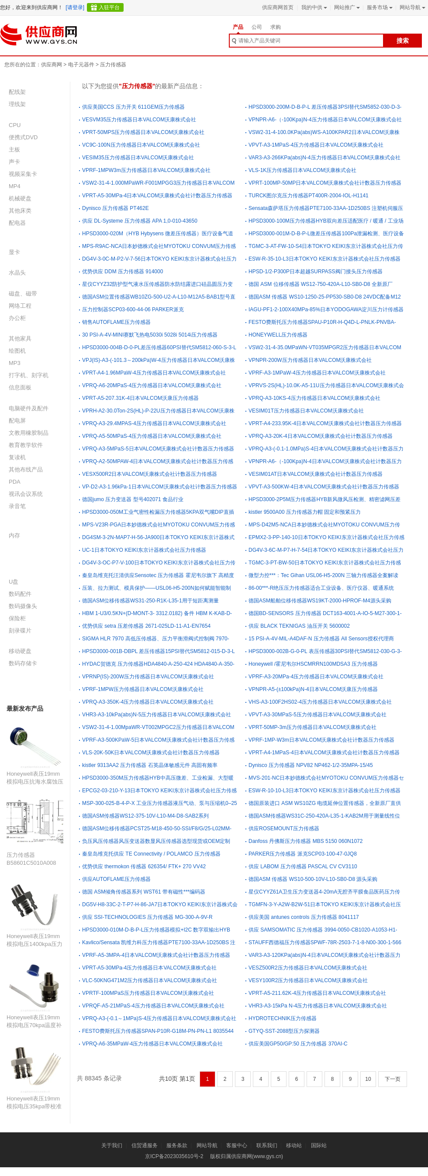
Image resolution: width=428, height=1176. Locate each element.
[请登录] (75, 7)
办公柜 (17, 318)
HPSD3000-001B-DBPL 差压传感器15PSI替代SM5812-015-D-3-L (158, 651)
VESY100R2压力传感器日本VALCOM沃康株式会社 (308, 980)
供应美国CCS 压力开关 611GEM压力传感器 (133, 107)
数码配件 (20, 594)
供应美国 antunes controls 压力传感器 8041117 (304, 917)
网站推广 (346, 7)
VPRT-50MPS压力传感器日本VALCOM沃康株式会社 (143, 132)
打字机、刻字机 (28, 375)
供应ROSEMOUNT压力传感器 (284, 828)
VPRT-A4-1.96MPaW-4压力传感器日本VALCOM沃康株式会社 (154, 373)
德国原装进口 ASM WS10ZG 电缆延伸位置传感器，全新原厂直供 (325, 803)
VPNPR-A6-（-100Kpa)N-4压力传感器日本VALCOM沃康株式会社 (325, 120)
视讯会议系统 (26, 494)
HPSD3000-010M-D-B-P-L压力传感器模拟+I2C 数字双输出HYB (156, 930)
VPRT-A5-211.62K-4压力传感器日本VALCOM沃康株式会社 (317, 993)
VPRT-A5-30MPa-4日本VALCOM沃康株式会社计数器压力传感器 (157, 196)
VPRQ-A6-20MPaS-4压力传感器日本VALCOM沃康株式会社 (151, 385)
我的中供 (313, 7)
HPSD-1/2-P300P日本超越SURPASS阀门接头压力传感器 (316, 271)
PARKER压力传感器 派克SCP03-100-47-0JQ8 (303, 854)
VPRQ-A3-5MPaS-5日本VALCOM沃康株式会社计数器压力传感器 (158, 449)
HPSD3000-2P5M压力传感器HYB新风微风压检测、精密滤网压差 (324, 499)
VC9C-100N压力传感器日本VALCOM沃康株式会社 (141, 145)
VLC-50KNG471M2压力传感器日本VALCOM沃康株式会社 (149, 980)
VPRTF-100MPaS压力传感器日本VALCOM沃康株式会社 (148, 993)
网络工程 (20, 306)
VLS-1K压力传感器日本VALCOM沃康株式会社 (302, 170)
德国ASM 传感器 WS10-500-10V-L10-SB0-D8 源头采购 (313, 879)
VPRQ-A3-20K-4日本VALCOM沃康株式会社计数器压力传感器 (321, 436)
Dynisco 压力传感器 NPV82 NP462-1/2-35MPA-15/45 (311, 765)
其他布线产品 (26, 469)
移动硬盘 (20, 651)
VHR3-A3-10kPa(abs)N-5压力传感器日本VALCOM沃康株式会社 (156, 715)
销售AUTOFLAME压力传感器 (116, 322)
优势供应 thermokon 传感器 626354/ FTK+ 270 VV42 (144, 866)
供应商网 (51, 65)
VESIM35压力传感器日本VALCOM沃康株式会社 (138, 158)
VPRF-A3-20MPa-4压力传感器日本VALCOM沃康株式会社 (316, 677)
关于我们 (111, 1145)
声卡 (14, 161)
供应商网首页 (277, 7)
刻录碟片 (20, 630)
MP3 (15, 363)
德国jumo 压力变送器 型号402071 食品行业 (132, 499)
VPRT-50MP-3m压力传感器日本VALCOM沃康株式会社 (312, 727)
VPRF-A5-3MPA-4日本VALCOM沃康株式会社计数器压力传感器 (156, 955)
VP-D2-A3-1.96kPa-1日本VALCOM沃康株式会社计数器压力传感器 (159, 487)
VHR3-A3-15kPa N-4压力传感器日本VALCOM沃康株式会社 (318, 1006)
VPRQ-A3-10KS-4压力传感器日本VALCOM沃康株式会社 (315, 398)
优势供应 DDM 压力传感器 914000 (122, 271)
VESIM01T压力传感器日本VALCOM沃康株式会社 (306, 411)
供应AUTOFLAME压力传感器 (116, 879)
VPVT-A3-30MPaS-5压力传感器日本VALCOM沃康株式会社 (318, 715)
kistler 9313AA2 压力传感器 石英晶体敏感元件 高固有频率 (149, 765)
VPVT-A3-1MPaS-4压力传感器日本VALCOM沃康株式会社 (316, 145)
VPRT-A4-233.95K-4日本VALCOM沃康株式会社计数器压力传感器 (325, 423)
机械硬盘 (20, 198)
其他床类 (20, 210)
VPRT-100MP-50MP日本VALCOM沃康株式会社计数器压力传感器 (325, 183)
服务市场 (379, 7)
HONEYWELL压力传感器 (278, 335)
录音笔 (17, 506)
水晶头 (17, 272)
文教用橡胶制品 (28, 433)
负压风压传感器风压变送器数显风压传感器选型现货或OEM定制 (156, 841)
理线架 (17, 104)
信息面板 (20, 387)
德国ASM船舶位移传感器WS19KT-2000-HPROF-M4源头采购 (320, 601)
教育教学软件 (26, 445)
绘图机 (17, 350)
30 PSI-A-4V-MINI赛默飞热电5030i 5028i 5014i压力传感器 (149, 335)
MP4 (15, 186)
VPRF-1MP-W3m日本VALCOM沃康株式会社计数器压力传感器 (321, 740)
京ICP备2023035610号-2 (174, 1156)
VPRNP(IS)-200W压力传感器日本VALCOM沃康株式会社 (148, 677)
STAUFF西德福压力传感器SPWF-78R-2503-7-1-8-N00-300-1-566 (325, 942)
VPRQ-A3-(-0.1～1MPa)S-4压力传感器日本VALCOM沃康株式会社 (159, 1018)
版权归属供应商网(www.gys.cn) (246, 1156)
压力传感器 (113, 65)
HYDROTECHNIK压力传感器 (283, 1018)
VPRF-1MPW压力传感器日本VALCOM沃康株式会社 (143, 689)
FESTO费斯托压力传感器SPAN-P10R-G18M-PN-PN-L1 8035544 (158, 1031)
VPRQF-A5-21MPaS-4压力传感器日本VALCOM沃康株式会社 (153, 1006)
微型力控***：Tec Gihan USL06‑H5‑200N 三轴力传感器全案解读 (323, 575)
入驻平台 (109, 7)
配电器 (17, 223)
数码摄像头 (23, 606)
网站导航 (412, 7)
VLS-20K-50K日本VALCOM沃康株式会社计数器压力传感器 (151, 753)
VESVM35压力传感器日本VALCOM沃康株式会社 (139, 120)
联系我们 (266, 1145)
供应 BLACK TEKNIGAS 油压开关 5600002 (299, 626)
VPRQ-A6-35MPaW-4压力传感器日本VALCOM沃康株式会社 (152, 1044)
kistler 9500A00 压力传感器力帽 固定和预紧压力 (305, 512)
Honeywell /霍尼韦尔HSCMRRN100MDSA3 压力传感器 (313, 664)
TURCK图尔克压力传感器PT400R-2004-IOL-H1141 (309, 196)
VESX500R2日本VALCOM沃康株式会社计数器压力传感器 (149, 474)
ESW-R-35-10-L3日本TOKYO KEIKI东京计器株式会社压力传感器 (324, 259)
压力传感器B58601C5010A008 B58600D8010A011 (31, 863)
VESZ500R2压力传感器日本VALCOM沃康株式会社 (308, 968)
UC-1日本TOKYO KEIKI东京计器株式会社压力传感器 (144, 550)
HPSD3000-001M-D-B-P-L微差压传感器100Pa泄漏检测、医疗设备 (326, 233)
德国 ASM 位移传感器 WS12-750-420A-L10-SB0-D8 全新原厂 (321, 284)
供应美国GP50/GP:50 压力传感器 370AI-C (298, 1044)
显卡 (14, 252)
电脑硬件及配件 (28, 408)
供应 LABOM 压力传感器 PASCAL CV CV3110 (303, 866)
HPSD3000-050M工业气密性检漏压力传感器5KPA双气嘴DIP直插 (158, 512)
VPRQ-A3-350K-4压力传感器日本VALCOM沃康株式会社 (148, 702)
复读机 (17, 457)
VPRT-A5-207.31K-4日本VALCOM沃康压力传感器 (140, 398)
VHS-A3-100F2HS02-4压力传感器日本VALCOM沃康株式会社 (320, 702)
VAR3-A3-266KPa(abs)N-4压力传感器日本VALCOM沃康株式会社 (324, 158)
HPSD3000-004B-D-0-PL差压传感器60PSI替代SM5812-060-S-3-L (159, 347)
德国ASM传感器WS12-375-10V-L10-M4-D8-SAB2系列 (145, 816)
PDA (15, 481)
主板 (14, 149)
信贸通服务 (144, 1145)
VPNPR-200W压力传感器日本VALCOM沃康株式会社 (310, 360)
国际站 (319, 1145)
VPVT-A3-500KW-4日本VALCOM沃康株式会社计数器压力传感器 (324, 487)
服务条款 (176, 1145)
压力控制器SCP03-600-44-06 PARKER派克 (133, 309)
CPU (15, 125)
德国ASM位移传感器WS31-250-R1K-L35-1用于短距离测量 (150, 601)
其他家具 (20, 338)
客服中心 (236, 1145)
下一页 (392, 1079)
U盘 (13, 581)
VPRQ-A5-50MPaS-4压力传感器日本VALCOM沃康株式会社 (151, 436)
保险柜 (17, 618)
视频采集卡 (23, 174)
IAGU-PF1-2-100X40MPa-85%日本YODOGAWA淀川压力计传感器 (326, 309)
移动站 (294, 1145)
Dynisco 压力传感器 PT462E (115, 208)
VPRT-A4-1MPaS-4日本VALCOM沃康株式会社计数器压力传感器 (324, 753)
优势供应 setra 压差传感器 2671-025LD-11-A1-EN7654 (146, 626)
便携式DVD (23, 137)
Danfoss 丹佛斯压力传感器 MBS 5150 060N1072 (305, 841)
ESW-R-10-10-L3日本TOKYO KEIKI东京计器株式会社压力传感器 (324, 790)
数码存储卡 (23, 663)
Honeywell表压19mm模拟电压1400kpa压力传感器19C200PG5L (34, 944)
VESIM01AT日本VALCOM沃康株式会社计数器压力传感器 (316, 474)
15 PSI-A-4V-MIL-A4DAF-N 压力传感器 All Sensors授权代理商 (321, 639)
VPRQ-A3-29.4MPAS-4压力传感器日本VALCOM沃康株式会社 (154, 423)
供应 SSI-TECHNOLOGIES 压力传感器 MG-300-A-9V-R (147, 917)
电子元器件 (81, 65)
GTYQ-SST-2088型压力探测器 (284, 1031)
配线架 (17, 92)
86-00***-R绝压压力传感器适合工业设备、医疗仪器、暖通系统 (321, 588)
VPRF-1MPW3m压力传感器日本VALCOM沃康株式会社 (146, 170)
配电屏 (17, 420)
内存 (14, 535)
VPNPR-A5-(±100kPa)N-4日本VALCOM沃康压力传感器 (313, 689)
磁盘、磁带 (23, 293)
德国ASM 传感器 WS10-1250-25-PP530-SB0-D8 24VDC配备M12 (325, 297)
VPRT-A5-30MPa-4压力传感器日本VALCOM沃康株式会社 (149, 968)
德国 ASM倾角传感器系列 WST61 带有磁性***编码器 (143, 892)
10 (368, 1079)
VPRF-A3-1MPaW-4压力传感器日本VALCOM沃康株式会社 (317, 373)
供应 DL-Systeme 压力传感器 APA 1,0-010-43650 (139, 221)
